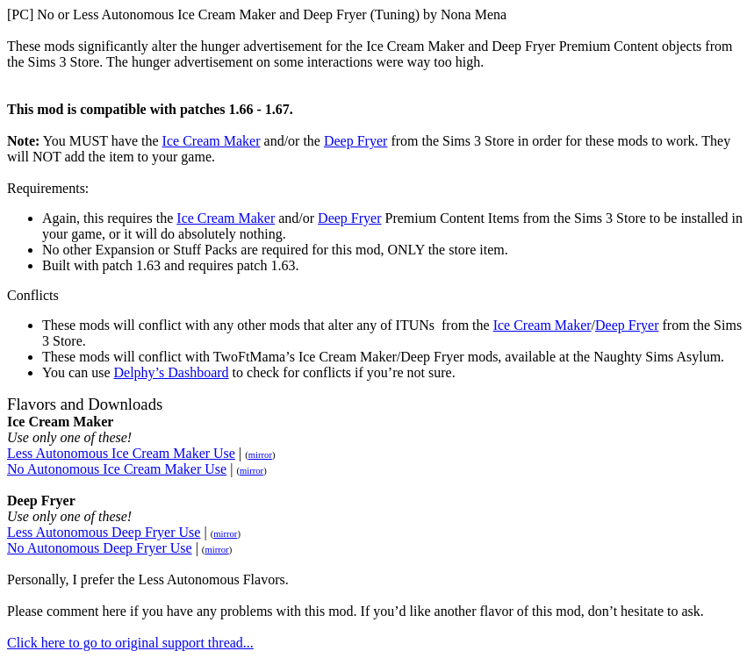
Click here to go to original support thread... (130, 642)
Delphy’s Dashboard (170, 372)
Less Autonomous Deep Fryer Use (103, 532)
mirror (260, 455)
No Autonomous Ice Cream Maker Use (116, 468)
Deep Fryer (355, 140)
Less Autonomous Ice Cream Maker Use (121, 453)
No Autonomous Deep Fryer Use (99, 547)
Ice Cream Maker (211, 140)
